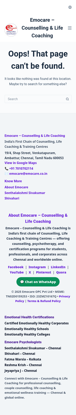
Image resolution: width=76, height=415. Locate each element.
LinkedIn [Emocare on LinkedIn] (58, 267)
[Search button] (67, 99)
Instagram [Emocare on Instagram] (37, 267)
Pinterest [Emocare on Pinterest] (43, 272)
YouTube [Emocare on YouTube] (17, 272)
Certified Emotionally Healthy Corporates (37, 323)
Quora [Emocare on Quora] (61, 272)
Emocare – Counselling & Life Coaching (42, 28)
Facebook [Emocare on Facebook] (16, 267)
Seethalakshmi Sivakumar (25, 193)
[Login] (70, 7)
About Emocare (16, 187)
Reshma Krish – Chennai (23, 365)
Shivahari (12, 198)
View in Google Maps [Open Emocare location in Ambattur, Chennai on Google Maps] (21, 163)
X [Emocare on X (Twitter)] (30, 272)
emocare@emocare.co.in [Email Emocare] (28, 174)
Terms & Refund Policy (44, 301)
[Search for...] (34, 99)
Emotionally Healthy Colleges (27, 334)
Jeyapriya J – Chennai (21, 371)
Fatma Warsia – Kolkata (23, 359)
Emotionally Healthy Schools (27, 329)
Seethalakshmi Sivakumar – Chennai (33, 348)
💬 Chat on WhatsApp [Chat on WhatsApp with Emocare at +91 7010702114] (38, 282)
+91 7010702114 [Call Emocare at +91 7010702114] (21, 168)
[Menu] (70, 28)
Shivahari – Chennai (20, 354)
